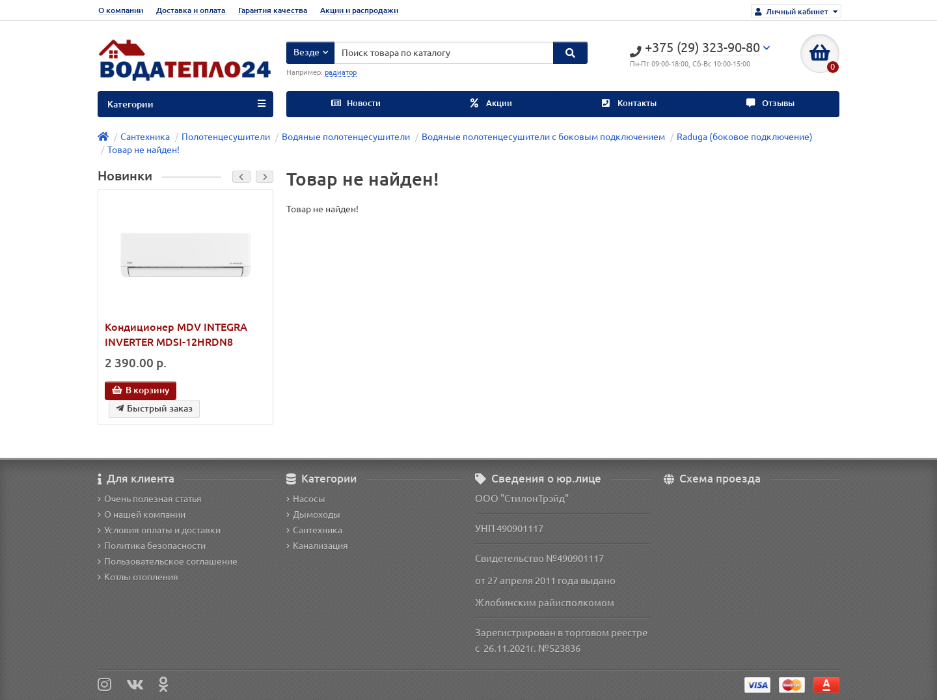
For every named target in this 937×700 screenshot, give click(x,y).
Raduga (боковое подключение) (745, 137)
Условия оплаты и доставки (159, 530)
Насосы (305, 499)
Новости (356, 103)
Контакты (629, 103)
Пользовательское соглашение (168, 561)
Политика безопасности (152, 545)
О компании (120, 10)
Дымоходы (313, 514)
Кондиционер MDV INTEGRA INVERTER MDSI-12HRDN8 (176, 334)
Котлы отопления (138, 577)
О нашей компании (141, 514)
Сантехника (145, 137)
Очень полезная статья (150, 499)
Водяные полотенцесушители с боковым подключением (543, 137)
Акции (491, 103)
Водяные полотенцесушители (346, 137)
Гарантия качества (272, 10)
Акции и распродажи (359, 10)
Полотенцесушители (226, 137)
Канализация (317, 545)
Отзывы (770, 103)
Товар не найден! (143, 150)
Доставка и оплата (190, 10)
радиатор (341, 72)
